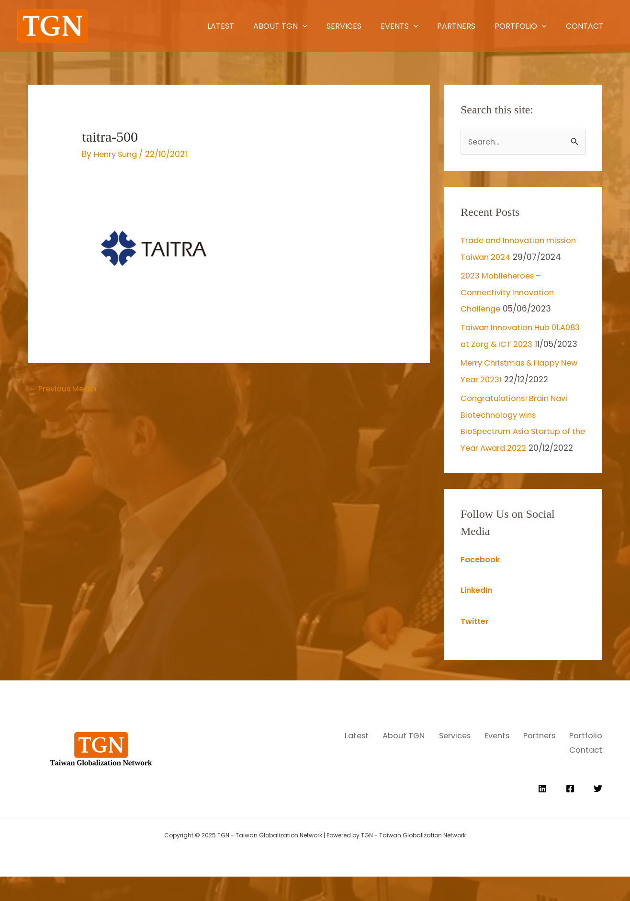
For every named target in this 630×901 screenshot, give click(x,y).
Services (291, 26)
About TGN (218, 26)
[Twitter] (598, 813)
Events (357, 26)
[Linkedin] (542, 813)
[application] (240, 26)
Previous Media (65, 389)
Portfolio (498, 26)
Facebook (481, 587)
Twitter (476, 649)
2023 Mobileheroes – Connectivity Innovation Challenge (510, 291)
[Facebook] (570, 813)
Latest (148, 26)
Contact (573, 26)
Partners (424, 26)
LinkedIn (478, 618)
